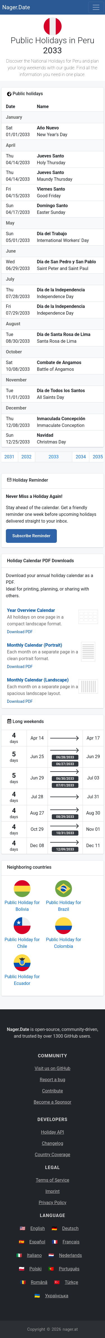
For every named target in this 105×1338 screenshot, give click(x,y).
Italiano (34, 1255)
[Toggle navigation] (96, 7)
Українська (56, 1295)
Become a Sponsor (52, 1102)
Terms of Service (52, 1180)
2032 (27, 456)
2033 (54, 456)
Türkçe (71, 1282)
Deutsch (70, 1228)
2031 (9, 456)
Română (39, 1282)
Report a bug (52, 1079)
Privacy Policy (52, 1202)
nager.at (70, 1329)
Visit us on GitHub (53, 1068)
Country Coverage (52, 1154)
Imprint (52, 1191)
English (37, 1228)
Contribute (52, 1091)
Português (69, 1268)
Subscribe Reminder (31, 535)
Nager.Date (16, 7)
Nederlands (70, 1255)
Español (37, 1242)
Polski (35, 1268)
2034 (81, 456)
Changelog (52, 1143)
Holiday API (52, 1132)
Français (71, 1242)
